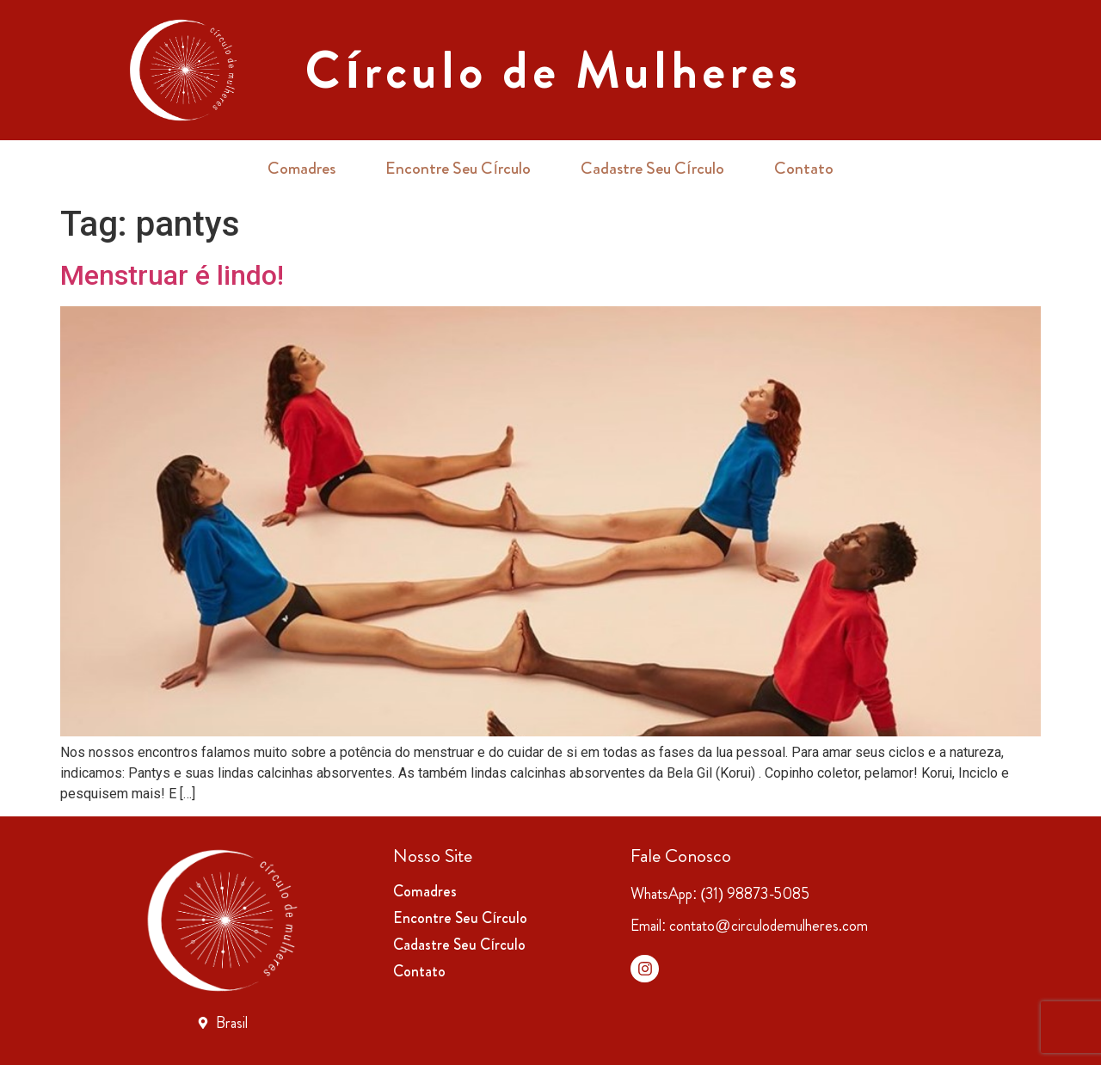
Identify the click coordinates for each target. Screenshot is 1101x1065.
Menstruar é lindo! (172, 275)
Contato (803, 168)
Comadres (301, 168)
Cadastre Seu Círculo (652, 168)
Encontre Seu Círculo (458, 168)
